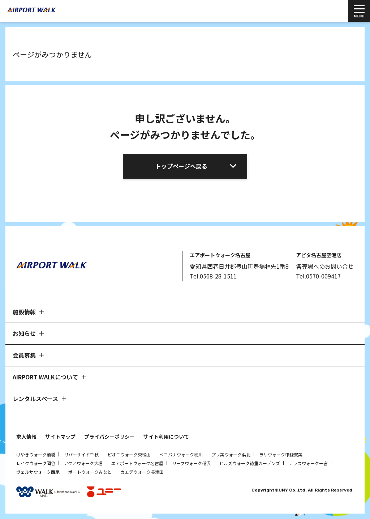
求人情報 (26, 436)
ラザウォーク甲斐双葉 (280, 454)
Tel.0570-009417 (318, 276)
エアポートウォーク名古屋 (137, 463)
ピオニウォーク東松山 (129, 454)
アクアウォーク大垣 (83, 463)
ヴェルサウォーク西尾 (38, 472)
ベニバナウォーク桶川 (181, 454)
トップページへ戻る (181, 166)
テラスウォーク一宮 (308, 463)
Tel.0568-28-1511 (213, 276)
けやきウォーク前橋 (35, 454)
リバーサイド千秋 (81, 454)
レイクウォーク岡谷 (35, 463)
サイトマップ (60, 436)
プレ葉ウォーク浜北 (230, 454)
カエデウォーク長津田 (142, 472)
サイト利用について (166, 436)
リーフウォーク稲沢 (191, 463)
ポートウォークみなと (90, 472)
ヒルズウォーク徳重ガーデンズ (249, 463)
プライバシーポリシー (109, 436)
